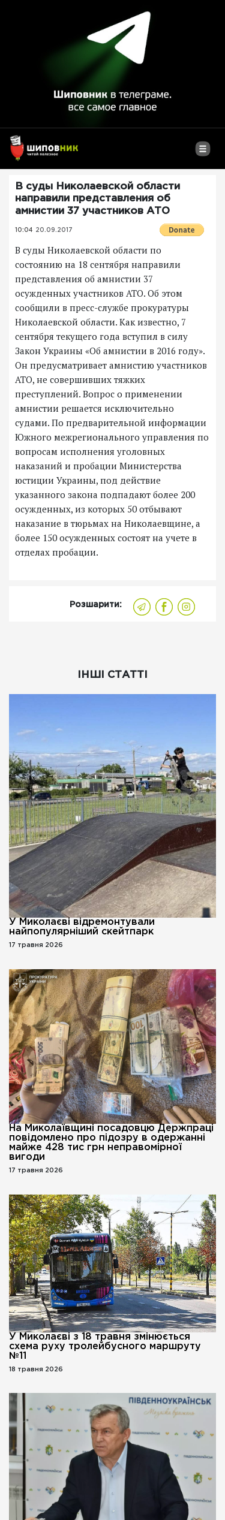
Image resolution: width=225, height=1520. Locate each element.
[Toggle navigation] (202, 153)
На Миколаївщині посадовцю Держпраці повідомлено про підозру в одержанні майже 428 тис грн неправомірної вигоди (111, 1143)
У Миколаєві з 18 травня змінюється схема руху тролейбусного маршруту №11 (105, 1346)
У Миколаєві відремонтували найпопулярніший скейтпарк (82, 927)
